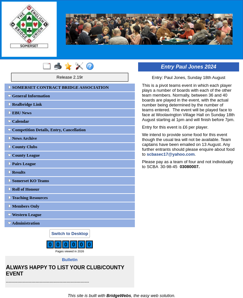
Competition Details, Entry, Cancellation (47, 129)
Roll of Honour (23, 189)
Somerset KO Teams (28, 180)
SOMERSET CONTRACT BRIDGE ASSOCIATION (58, 87)
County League (24, 155)
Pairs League (22, 163)
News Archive (22, 138)
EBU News (20, 112)
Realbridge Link (25, 104)
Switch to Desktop (69, 233)
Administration (24, 223)
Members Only (23, 206)
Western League (24, 214)
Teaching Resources (28, 197)
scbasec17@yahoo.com (170, 154)
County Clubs (22, 146)
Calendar (18, 121)
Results (16, 172)
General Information (29, 95)
